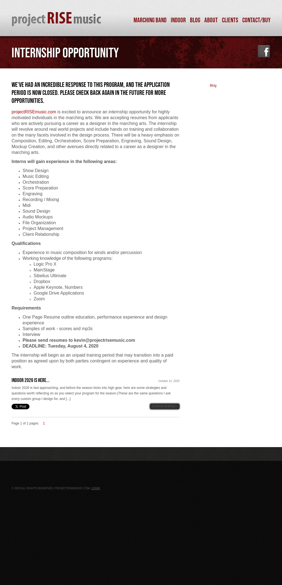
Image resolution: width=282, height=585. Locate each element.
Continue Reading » (165, 406)
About (211, 20)
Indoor (178, 20)
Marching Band (150, 20)
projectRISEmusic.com (34, 111)
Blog (195, 20)
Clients (230, 20)
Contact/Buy (256, 20)
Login (95, 488)
